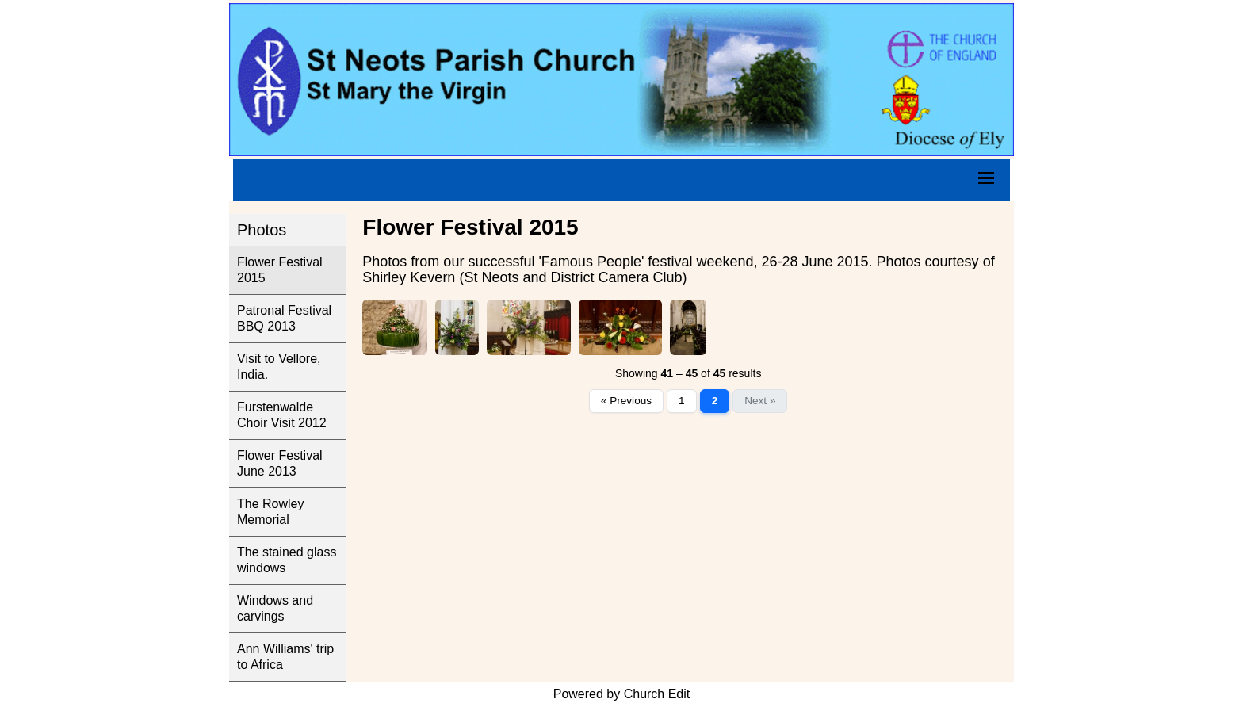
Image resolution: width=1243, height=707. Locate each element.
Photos (261, 230)
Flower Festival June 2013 (280, 463)
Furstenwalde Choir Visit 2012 (282, 415)
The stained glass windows (286, 560)
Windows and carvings (275, 608)
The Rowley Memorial (270, 511)
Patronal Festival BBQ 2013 (284, 318)
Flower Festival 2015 (280, 270)
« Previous (626, 401)
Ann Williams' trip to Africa (285, 656)
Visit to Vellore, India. (279, 366)
